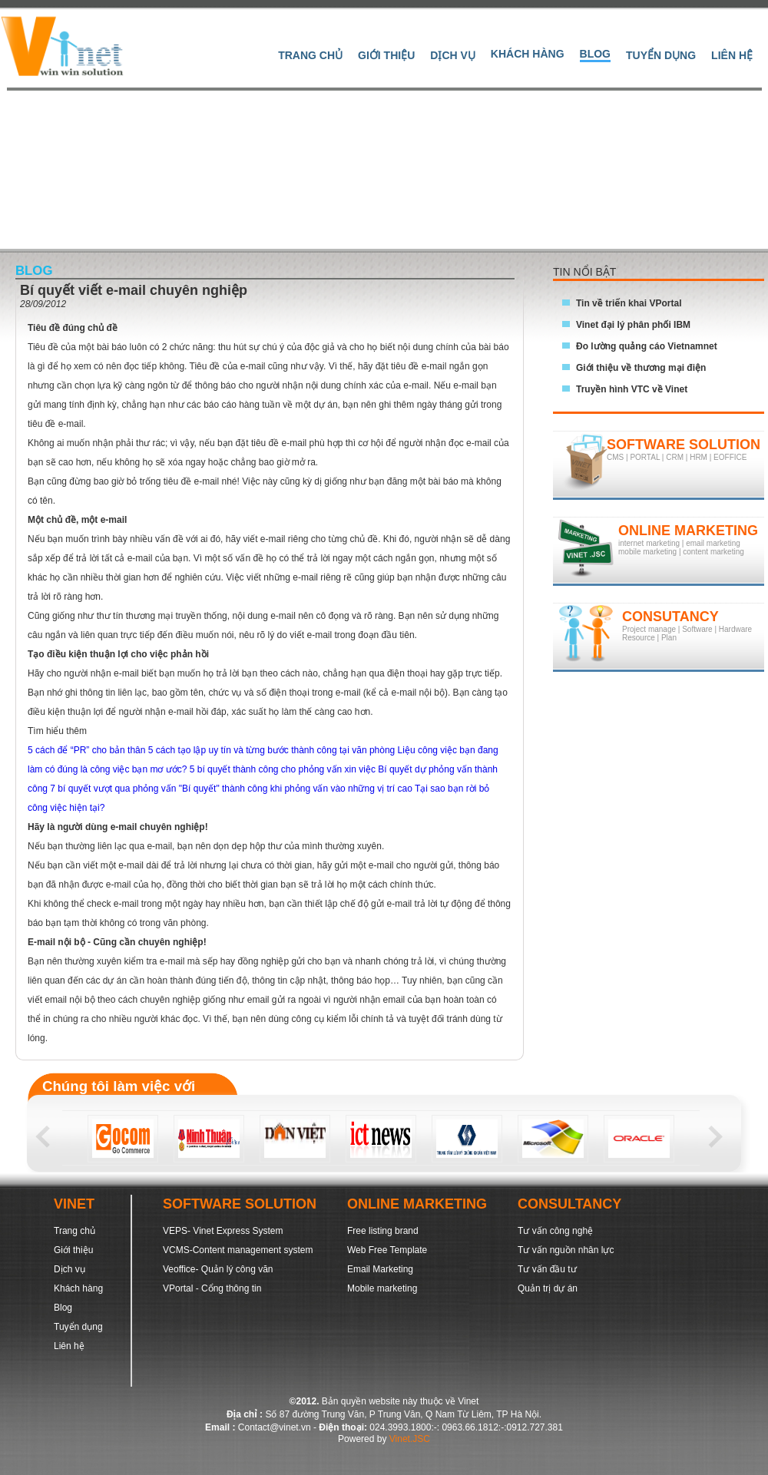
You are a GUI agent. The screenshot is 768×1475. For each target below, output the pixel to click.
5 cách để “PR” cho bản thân (88, 750)
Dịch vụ (452, 55)
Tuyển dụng (661, 55)
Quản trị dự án (548, 1288)
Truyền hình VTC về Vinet (631, 389)
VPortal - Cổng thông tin (212, 1288)
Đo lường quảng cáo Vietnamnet (646, 346)
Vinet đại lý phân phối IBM (633, 324)
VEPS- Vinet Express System (223, 1230)
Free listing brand (383, 1230)
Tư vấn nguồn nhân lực (566, 1250)
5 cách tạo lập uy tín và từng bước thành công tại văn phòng (273, 750)
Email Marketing (380, 1269)
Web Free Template (387, 1250)
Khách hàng (527, 54)
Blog (595, 54)
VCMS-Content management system (238, 1250)
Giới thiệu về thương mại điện (641, 367)
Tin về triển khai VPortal (628, 303)
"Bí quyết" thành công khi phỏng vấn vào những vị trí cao (297, 788)
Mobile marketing (382, 1288)
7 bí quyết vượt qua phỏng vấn (114, 788)
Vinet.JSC (409, 1439)
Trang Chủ (310, 55)
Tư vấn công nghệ (555, 1230)
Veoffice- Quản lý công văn (218, 1269)
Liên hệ (732, 55)
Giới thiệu (386, 55)
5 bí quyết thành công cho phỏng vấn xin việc (284, 769)
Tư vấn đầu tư (547, 1269)
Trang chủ (74, 1230)
